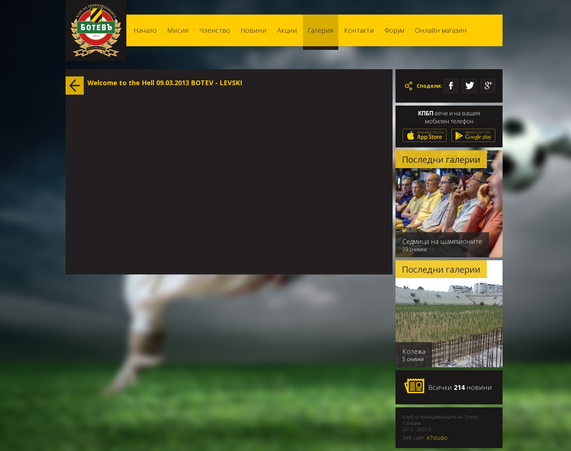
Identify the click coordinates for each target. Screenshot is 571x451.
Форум (394, 30)
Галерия (321, 30)
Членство (214, 30)
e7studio (437, 437)
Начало (145, 30)
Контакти (359, 30)
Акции (287, 30)
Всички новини (448, 386)
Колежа (413, 351)
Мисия (178, 30)
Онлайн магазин (441, 30)
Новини (254, 30)
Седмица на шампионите (442, 241)
